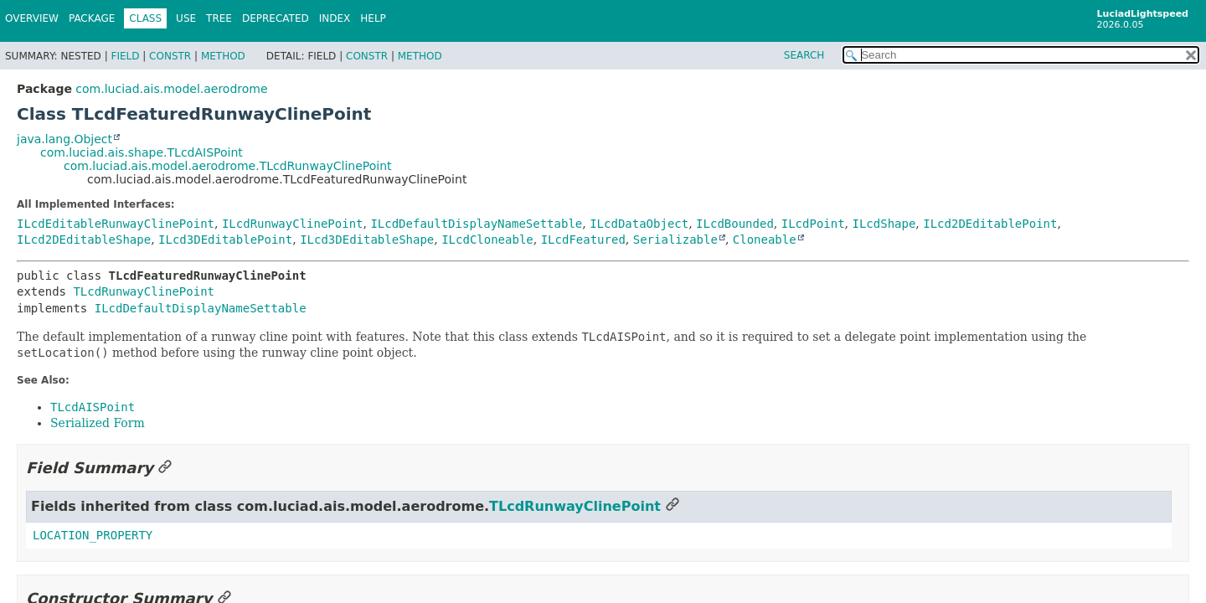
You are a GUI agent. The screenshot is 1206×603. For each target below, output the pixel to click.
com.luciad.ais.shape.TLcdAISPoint (141, 152)
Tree (219, 18)
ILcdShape (884, 223)
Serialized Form (97, 423)
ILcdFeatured (583, 239)
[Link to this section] (165, 468)
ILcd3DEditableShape (367, 239)
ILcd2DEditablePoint (990, 223)
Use (186, 18)
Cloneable (764, 239)
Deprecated (275, 18)
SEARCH (804, 55)
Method (223, 56)
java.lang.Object (64, 139)
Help (373, 18)
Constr (170, 56)
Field (125, 56)
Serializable (675, 239)
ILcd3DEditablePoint (225, 239)
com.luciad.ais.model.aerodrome (171, 88)
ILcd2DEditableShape (84, 239)
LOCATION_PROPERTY (92, 535)
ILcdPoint (813, 223)
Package (92, 18)
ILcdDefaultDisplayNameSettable (476, 223)
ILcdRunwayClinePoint (292, 223)
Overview (32, 18)
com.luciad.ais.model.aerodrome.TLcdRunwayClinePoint (228, 166)
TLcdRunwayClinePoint (143, 291)
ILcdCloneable (487, 239)
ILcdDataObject (639, 223)
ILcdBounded (735, 223)
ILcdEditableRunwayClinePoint (115, 223)
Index (335, 18)
